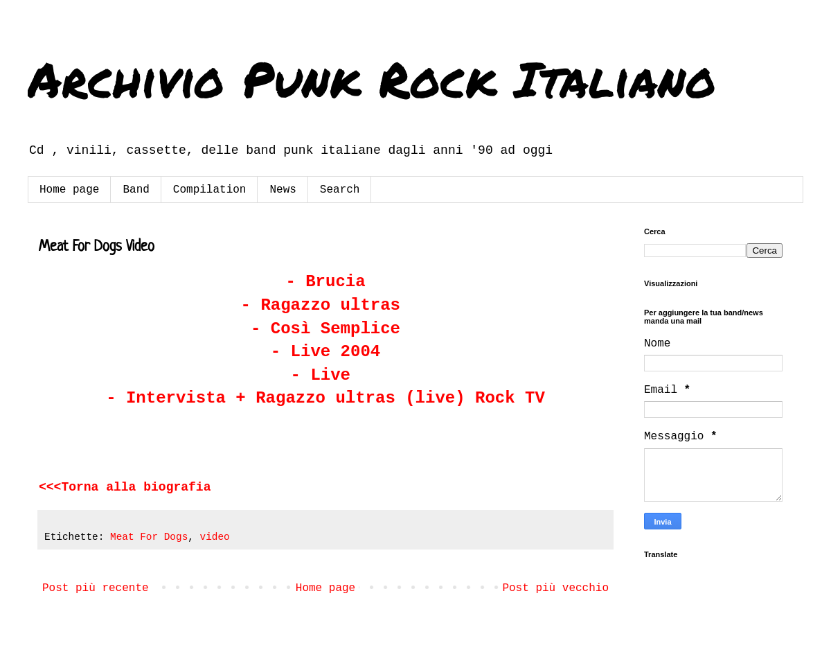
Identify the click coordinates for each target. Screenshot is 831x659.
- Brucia (325, 281)
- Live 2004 (325, 351)
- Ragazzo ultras (326, 305)
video (215, 537)
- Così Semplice (325, 328)
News (282, 190)
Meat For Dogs (149, 537)
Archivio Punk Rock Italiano (372, 78)
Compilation (210, 190)
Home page (69, 190)
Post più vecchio (555, 588)
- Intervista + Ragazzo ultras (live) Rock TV (325, 398)
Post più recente (95, 588)
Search (340, 190)
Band (136, 190)
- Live (326, 375)
